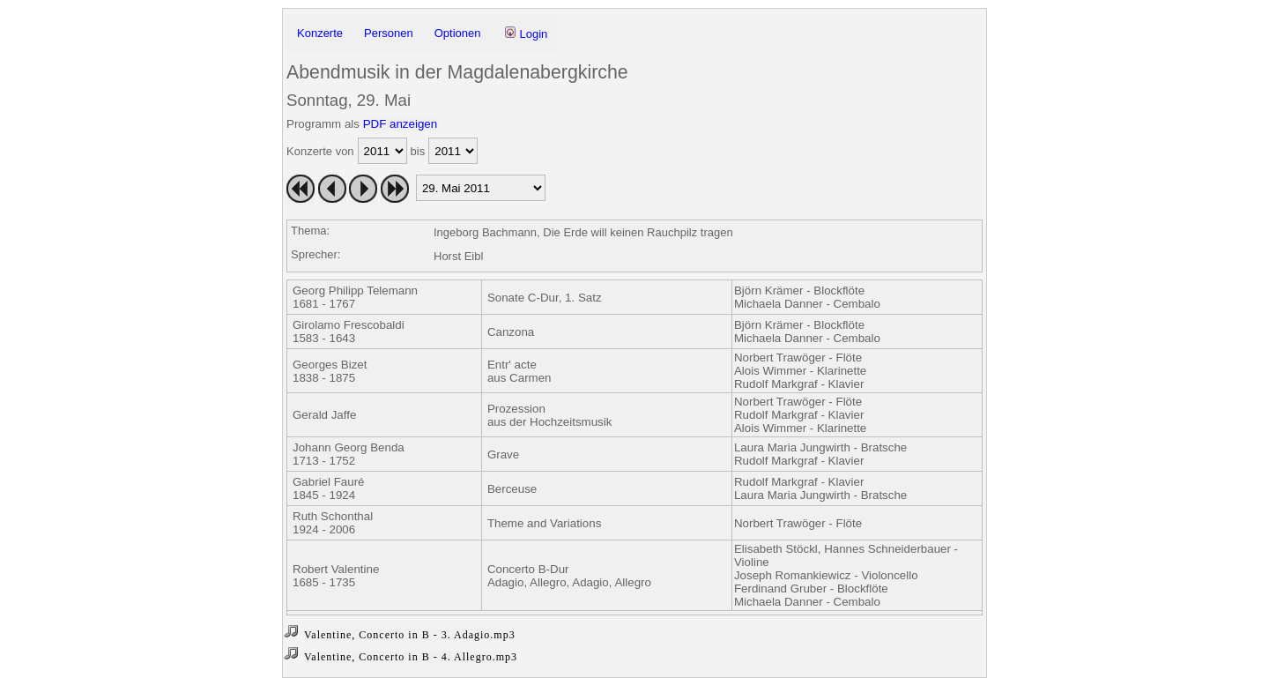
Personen (388, 33)
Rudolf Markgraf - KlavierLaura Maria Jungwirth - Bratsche (820, 488)
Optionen (457, 33)
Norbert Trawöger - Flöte (798, 523)
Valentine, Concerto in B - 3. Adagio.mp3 (410, 635)
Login (526, 33)
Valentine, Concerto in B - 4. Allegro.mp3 (410, 657)
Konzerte (320, 33)
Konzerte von (320, 151)
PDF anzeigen (400, 123)
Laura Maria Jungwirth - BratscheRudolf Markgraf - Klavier (820, 454)
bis (418, 151)
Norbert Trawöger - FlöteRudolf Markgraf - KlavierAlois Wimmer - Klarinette (800, 415)
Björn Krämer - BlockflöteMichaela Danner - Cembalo (807, 297)
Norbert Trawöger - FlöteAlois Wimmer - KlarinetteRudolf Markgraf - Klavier (800, 371)
